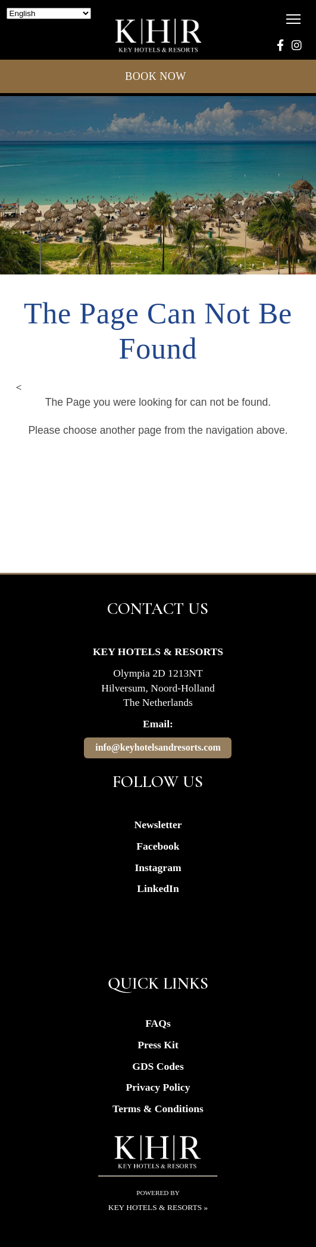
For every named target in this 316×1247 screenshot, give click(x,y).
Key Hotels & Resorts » (158, 1207)
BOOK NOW (158, 76)
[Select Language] (49, 13)
